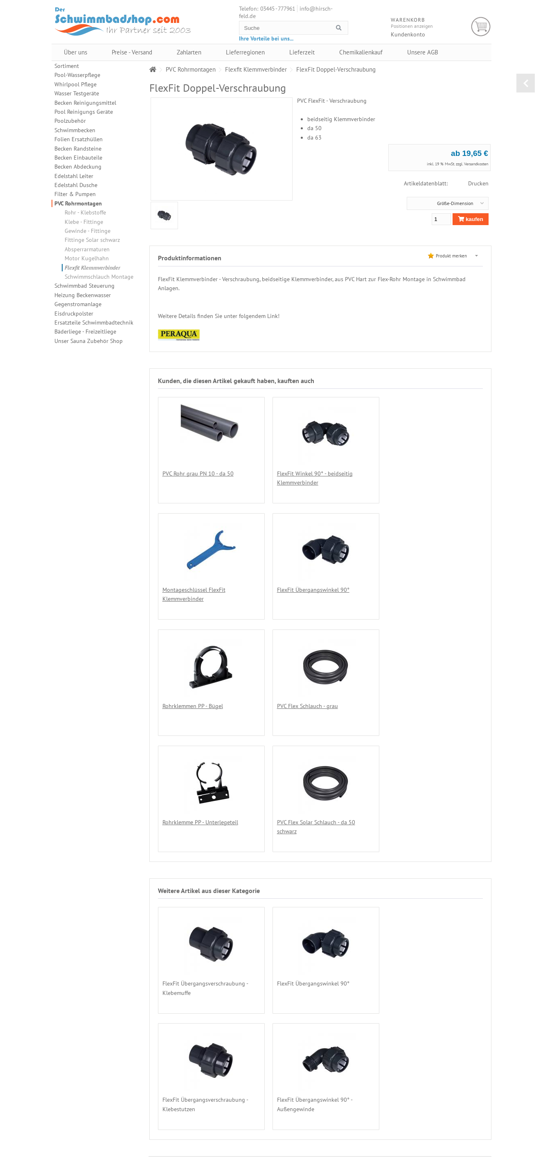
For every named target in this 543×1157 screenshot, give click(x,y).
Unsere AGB (422, 52)
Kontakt (456, 1122)
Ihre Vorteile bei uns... (266, 38)
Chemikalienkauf (361, 52)
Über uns (75, 52)
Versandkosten (476, 164)
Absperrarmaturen (87, 249)
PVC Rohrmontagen (78, 203)
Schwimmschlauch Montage (99, 276)
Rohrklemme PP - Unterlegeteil (200, 705)
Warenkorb (481, 26)
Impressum (460, 1129)
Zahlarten (189, 52)
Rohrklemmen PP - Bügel (299, 589)
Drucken (478, 183)
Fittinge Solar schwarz (92, 240)
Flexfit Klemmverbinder (92, 267)
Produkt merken (451, 256)
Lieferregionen (245, 52)
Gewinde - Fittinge (87, 231)
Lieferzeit (302, 52)
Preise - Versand (132, 52)
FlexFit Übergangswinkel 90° (198, 589)
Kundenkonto (408, 34)
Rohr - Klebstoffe (85, 212)
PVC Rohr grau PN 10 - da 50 (198, 473)
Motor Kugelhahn (87, 258)
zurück (525, 83)
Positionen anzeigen (412, 26)
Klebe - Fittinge (84, 222)
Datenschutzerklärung (470, 1100)
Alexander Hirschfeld (367, 1153)
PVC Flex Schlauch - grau (405, 589)
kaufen (470, 219)
